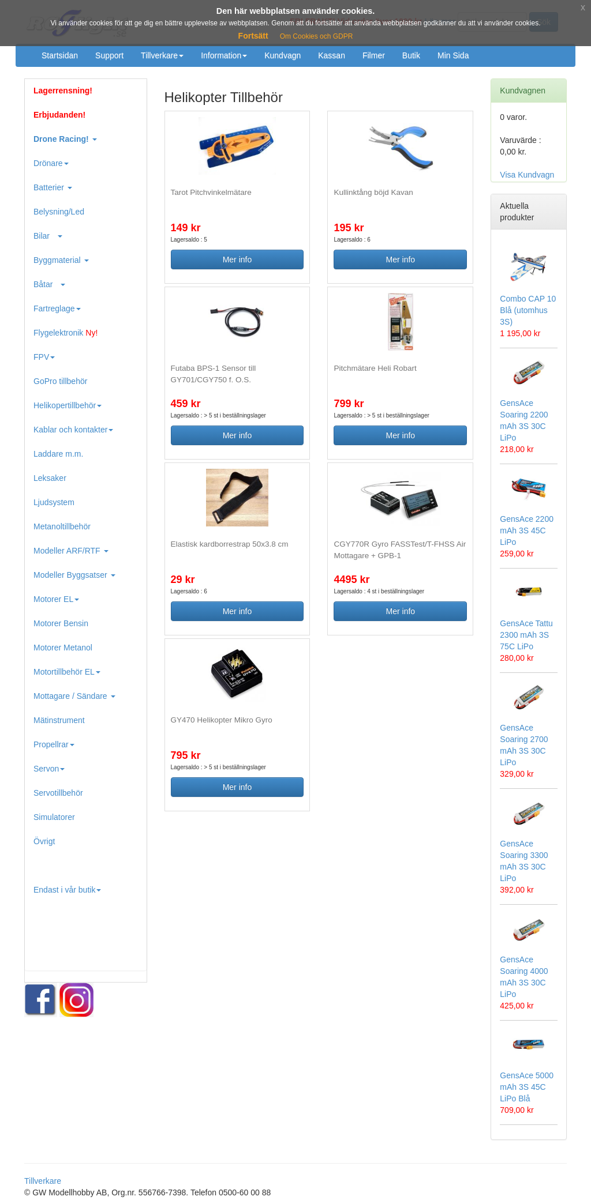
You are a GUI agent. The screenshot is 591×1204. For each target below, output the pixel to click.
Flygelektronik (65, 332)
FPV (44, 357)
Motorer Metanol (62, 647)
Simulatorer (54, 817)
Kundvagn (282, 55)
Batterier (52, 187)
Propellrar (53, 744)
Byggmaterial (61, 260)
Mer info (237, 259)
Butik (411, 55)
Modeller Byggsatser (74, 575)
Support (109, 55)
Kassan (331, 55)
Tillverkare (162, 55)
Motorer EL (56, 599)
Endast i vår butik (67, 889)
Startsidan (60, 55)
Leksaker (49, 478)
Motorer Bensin (60, 623)
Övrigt (44, 841)
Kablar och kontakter (73, 429)
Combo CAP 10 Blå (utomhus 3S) (528, 310)
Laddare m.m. (58, 453)
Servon (49, 768)
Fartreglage (57, 308)
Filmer (373, 55)
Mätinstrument (59, 720)
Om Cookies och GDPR (316, 36)
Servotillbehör (58, 792)
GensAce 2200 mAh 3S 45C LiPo (526, 530)
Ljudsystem (53, 502)
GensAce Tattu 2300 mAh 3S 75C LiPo (526, 635)
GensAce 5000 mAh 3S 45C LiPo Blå (526, 1087)
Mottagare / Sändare (74, 696)
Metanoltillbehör (62, 526)
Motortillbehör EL (66, 671)
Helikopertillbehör (67, 405)
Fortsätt (253, 35)
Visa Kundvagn (527, 174)
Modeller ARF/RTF (71, 550)
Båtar (49, 284)
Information (224, 55)
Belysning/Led (58, 211)
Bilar (47, 235)
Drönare (51, 163)
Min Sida (453, 55)
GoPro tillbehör (60, 381)
